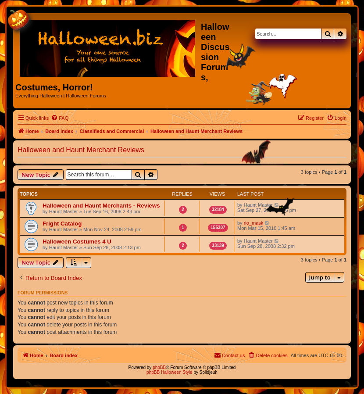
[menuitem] (59, 118)
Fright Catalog (62, 223)
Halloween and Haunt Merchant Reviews (81, 150)
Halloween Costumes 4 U (77, 241)
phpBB (159, 367)
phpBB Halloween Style (169, 372)
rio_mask (254, 223)
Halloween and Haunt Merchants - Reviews (101, 205)
